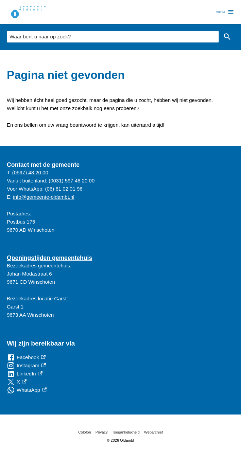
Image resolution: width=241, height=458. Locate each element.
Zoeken (227, 36)
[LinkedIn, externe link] (24, 374)
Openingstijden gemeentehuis (49, 257)
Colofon (84, 432)
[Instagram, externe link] (26, 366)
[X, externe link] (17, 382)
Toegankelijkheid (126, 432)
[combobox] (113, 36)
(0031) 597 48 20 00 (71, 180)
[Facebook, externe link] (26, 357)
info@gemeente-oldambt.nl (43, 197)
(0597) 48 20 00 (30, 172)
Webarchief (153, 432)
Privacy (102, 432)
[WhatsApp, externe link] (27, 390)
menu (225, 11)
